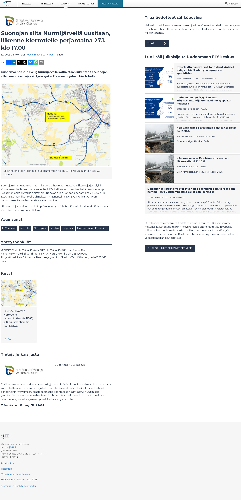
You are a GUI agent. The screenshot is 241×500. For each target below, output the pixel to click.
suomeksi (6, 486)
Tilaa (157, 43)
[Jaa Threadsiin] (24, 62)
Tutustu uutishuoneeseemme (170, 248)
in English (17, 486)
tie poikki (68, 228)
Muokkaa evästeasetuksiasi (15, 474)
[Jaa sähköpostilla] (41, 62)
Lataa (7, 339)
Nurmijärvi (40, 228)
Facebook (6, 463)
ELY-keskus (9, 228)
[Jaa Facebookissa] (8, 62)
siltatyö (54, 228)
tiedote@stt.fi (8, 447)
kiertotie (25, 228)
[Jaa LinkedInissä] (13, 62)
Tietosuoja (6, 468)
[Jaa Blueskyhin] (30, 62)
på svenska (30, 486)
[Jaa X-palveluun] (19, 62)
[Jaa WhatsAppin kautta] (35, 62)
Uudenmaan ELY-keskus (40, 54)
